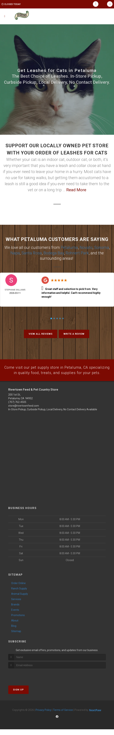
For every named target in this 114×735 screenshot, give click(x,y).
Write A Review (74, 333)
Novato (86, 247)
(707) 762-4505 (17, 407)
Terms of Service (63, 715)
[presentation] (27, 681)
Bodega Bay (54, 252)
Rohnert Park (77, 252)
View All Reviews (41, 333)
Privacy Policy (43, 715)
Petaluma (69, 247)
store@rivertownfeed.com (23, 411)
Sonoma (101, 247)
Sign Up (18, 695)
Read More (76, 190)
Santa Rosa (31, 252)
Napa (15, 252)
